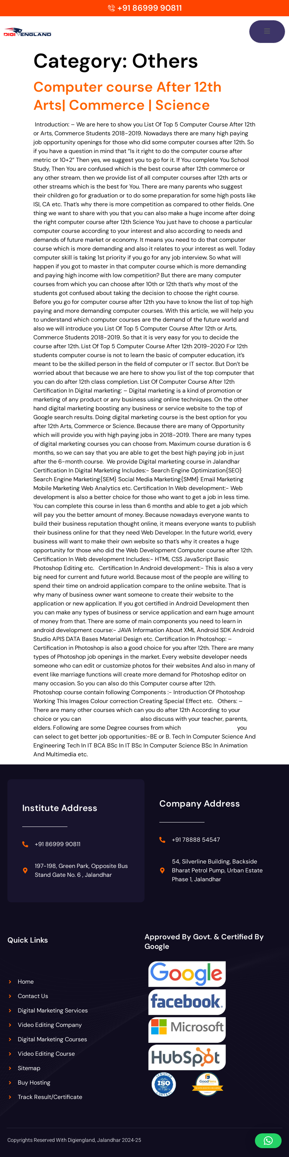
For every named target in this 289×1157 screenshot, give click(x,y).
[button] (268, 1140)
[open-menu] (267, 31)
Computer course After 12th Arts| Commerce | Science (127, 96)
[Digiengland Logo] (35, 31)
